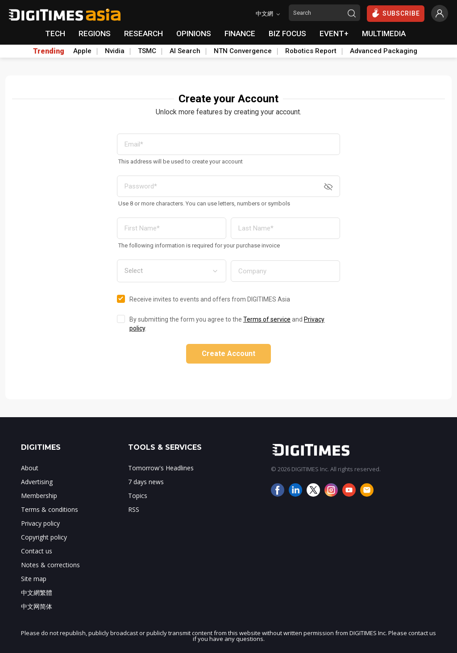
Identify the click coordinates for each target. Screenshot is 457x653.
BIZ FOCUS (287, 33)
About (29, 468)
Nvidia (115, 51)
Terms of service (267, 319)
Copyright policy (44, 537)
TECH (55, 33)
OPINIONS (193, 33)
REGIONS (95, 33)
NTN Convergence (243, 51)
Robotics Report (311, 51)
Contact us (36, 551)
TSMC (147, 51)
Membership (39, 495)
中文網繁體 (36, 592)
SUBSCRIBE (395, 12)
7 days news (146, 481)
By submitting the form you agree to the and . (226, 324)
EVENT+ (334, 33)
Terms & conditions (49, 509)
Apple (82, 51)
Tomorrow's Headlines (161, 468)
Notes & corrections (50, 565)
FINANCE (239, 33)
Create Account (228, 353)
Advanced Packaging (383, 51)
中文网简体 (36, 606)
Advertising (37, 481)
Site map (33, 578)
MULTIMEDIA (384, 33)
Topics (137, 495)
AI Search (185, 51)
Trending (48, 51)
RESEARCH (143, 33)
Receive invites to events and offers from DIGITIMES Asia (209, 299)
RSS (133, 509)
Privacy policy (40, 523)
